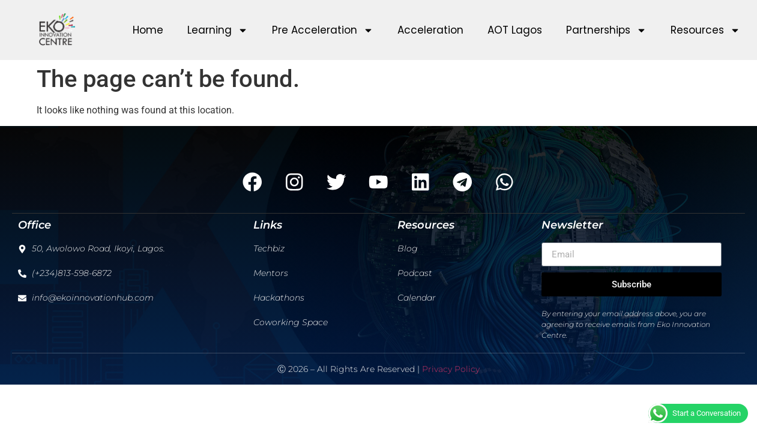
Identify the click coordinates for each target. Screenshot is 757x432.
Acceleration (430, 30)
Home (148, 30)
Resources (705, 30)
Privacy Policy (451, 369)
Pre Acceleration (322, 30)
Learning (217, 30)
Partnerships (606, 30)
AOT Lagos (514, 30)
